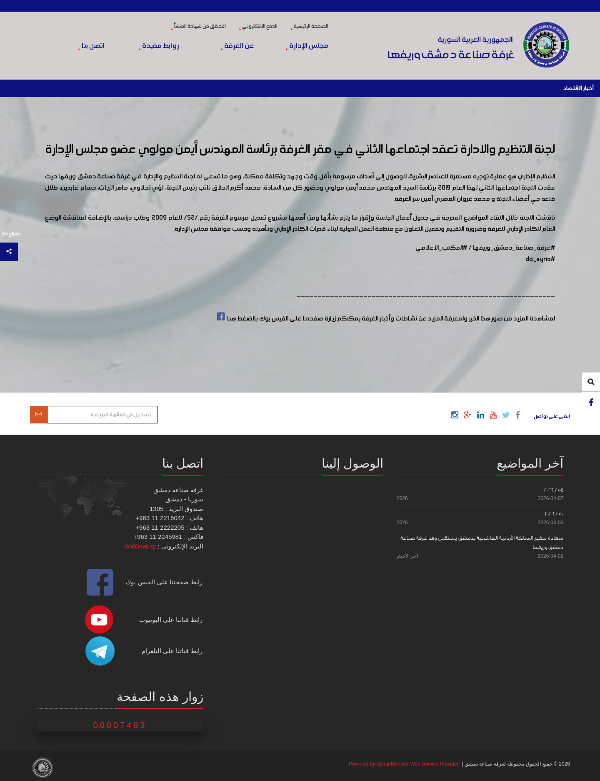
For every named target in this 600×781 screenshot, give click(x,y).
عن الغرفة (237, 46)
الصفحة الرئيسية (309, 27)
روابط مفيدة (159, 46)
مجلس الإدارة (307, 46)
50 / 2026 (554, 514)
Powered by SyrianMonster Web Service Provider (403, 764)
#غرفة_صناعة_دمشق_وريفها (514, 248)
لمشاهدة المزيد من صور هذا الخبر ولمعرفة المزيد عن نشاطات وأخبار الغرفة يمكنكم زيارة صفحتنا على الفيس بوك (385, 319)
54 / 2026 (553, 490)
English (11, 234)
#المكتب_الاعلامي (441, 248)
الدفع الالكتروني (258, 27)
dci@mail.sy (140, 546)
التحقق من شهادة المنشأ (198, 27)
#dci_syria (540, 259)
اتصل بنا (91, 46)
